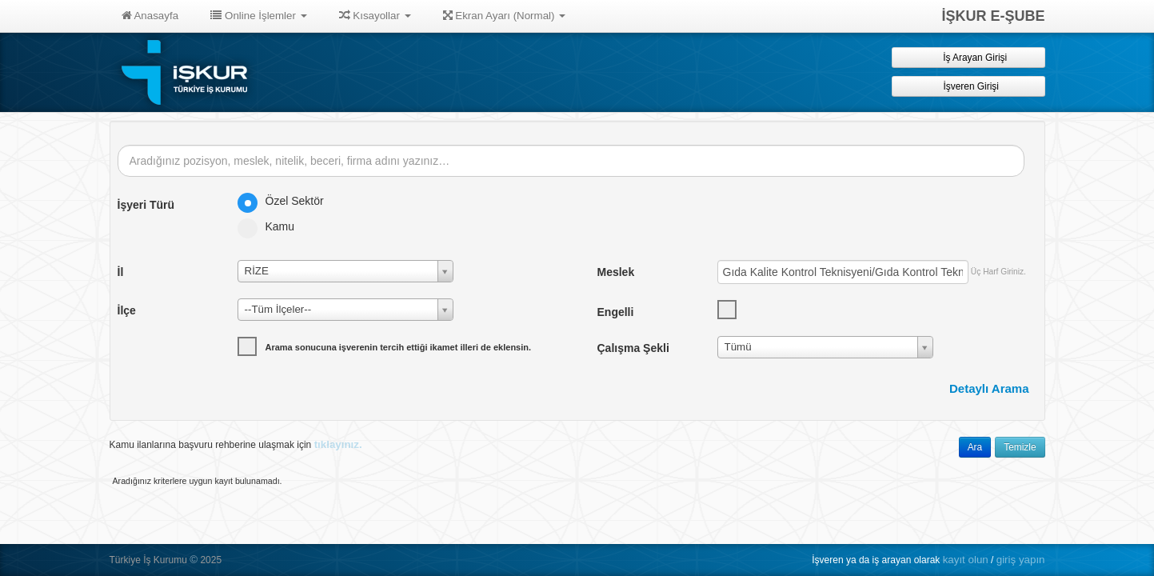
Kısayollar (375, 16)
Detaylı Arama (989, 388)
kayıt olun (965, 560)
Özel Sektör (286, 201)
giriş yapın (1020, 560)
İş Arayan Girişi (968, 57)
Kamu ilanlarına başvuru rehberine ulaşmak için (236, 444)
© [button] (194, 560)
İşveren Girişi (968, 86)
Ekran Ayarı (504, 16)
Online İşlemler (258, 16)
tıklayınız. (338, 444)
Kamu (271, 226)
